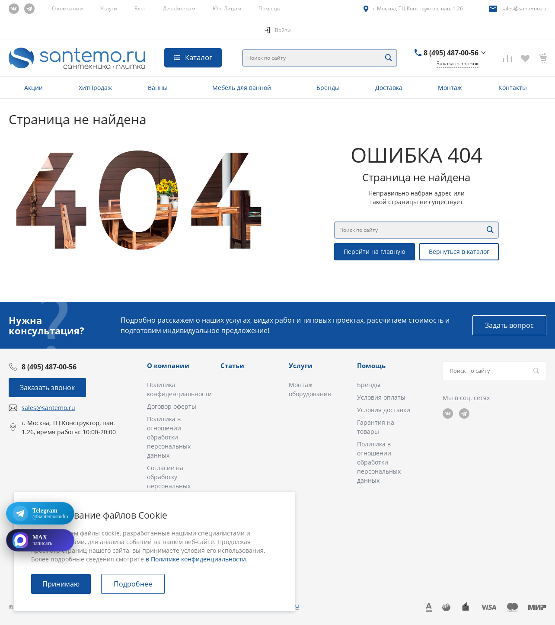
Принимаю (61, 584)
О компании (67, 8)
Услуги (108, 8)
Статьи (232, 365)
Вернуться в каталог (459, 251)
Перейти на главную (374, 251)
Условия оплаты (381, 397)
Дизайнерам (179, 8)
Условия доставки (383, 410)
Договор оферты (171, 406)
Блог (140, 8)
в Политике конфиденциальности (196, 559)
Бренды (368, 385)
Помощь (269, 8)
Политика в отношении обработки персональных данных (169, 437)
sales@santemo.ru (523, 8)
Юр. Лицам (227, 8)
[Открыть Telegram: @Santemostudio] (40, 513)
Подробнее (133, 584)
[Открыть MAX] (40, 540)
